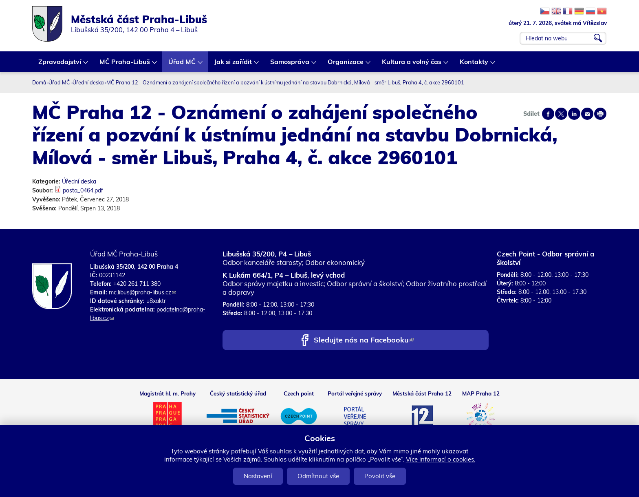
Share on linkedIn (574, 114)
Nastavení (258, 476)
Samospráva (290, 64)
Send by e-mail (587, 114)
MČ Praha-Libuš (125, 64)
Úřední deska (88, 82)
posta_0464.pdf (83, 190)
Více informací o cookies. (440, 459)
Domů (39, 82)
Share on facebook (548, 114)
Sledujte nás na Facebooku (364, 340)
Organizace (346, 64)
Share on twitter (561, 114)
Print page (600, 114)
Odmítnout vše (318, 476)
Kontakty (474, 64)
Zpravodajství (60, 64)
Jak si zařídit (233, 64)
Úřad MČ (182, 64)
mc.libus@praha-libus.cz (142, 292)
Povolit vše (379, 476)
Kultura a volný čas (412, 64)
